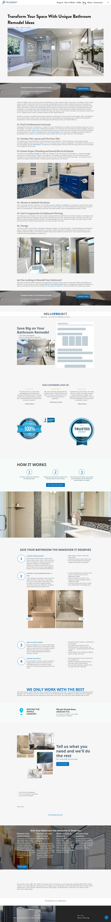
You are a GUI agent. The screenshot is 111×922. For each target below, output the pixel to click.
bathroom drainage (33, 153)
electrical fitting (54, 132)
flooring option (53, 219)
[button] (83, 89)
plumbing (40, 132)
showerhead (36, 144)
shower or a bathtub (62, 205)
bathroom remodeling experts (54, 284)
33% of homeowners (43, 109)
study (18, 106)
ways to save (36, 130)
